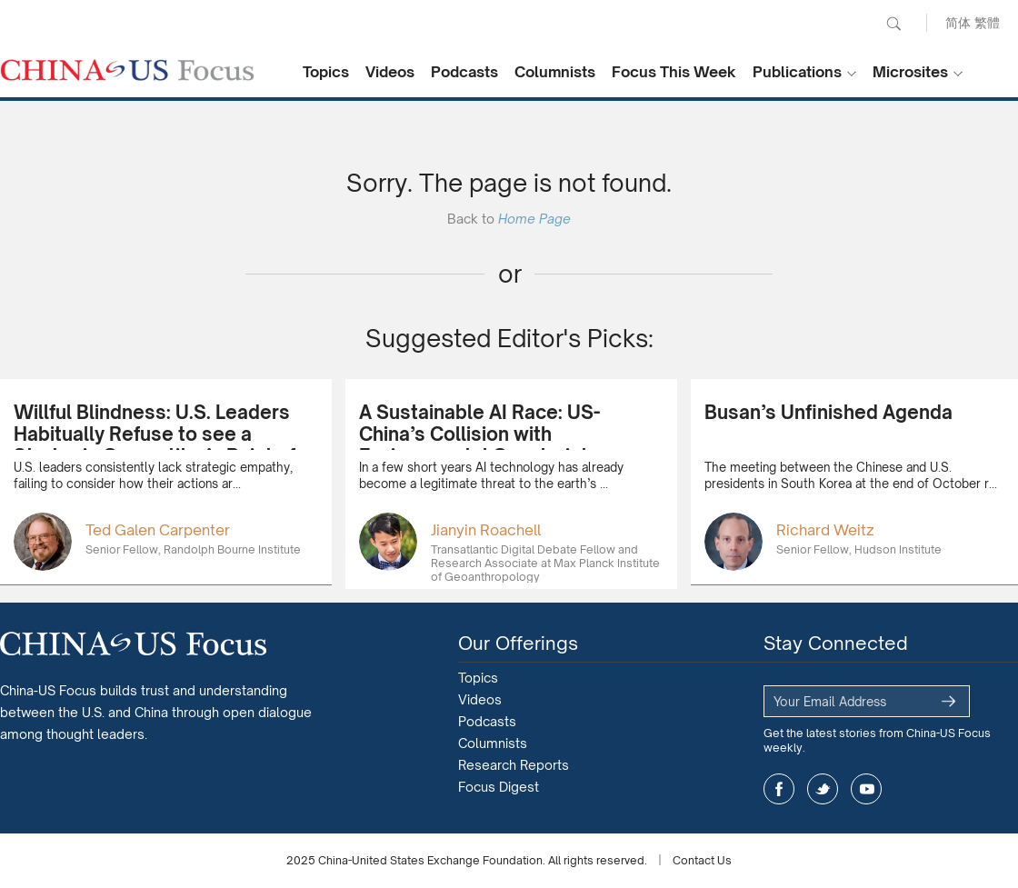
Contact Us (702, 860)
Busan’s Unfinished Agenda (828, 412)
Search (893, 24)
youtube (866, 788)
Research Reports (513, 765)
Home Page (534, 218)
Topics (326, 72)
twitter (822, 788)
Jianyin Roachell (486, 530)
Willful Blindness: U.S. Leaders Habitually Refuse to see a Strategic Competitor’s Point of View (154, 445)
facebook (779, 788)
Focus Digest (498, 786)
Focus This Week (674, 72)
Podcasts (464, 72)
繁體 (987, 22)
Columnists (554, 72)
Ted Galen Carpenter (157, 530)
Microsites (910, 72)
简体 (958, 22)
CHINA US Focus (127, 70)
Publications (797, 72)
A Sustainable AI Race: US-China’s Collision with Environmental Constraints (479, 434)
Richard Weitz (825, 530)
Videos (389, 72)
